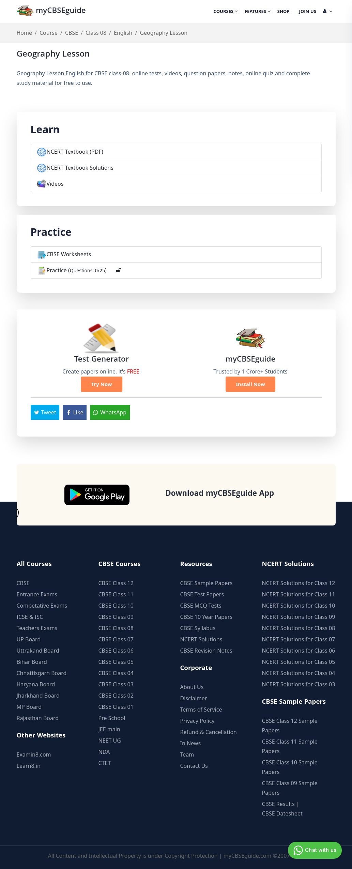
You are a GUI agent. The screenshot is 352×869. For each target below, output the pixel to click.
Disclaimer (193, 698)
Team (187, 754)
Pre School (111, 718)
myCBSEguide (51, 11)
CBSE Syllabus (198, 628)
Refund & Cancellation (208, 732)
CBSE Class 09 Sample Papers (290, 787)
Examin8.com (34, 754)
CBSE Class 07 (116, 639)
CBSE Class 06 (116, 650)
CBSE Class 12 (116, 583)
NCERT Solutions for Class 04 (298, 673)
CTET (104, 763)
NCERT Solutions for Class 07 (298, 639)
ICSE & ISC (30, 617)
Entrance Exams (37, 594)
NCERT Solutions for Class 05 (298, 662)
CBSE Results (278, 804)
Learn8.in (29, 765)
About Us (192, 687)
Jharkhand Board (38, 695)
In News (190, 743)
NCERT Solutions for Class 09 (298, 617)
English (123, 32)
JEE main (109, 729)
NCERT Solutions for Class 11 (298, 594)
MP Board (29, 707)
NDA (104, 752)
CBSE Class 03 (116, 684)
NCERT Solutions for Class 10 (298, 605)
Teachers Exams (37, 628)
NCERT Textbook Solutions (80, 167)
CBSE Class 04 (116, 673)
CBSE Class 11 (116, 594)
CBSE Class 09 (116, 617)
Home (24, 32)
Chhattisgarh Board (42, 673)
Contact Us (194, 765)
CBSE (71, 32)
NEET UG (109, 740)
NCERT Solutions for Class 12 (298, 583)
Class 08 (96, 32)
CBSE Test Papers (202, 594)
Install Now (250, 384)
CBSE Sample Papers (206, 583)
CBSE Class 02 (116, 695)
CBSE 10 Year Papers (206, 617)
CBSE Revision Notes (206, 650)
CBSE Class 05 (116, 662)
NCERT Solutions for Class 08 (298, 628)
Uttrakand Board (38, 650)
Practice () (77, 270)
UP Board (29, 639)
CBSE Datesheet (282, 813)
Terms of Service (201, 709)
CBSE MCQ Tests (200, 605)
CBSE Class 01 (116, 707)
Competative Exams (42, 605)
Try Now (101, 384)
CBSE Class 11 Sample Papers (290, 746)
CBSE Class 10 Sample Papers (290, 767)
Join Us (307, 12)
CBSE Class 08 (116, 628)
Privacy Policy (197, 721)
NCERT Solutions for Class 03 (298, 684)
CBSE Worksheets (69, 254)
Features (258, 12)
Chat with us (314, 850)
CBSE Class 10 (116, 605)
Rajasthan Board (38, 718)
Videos (55, 183)
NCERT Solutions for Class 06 (298, 650)
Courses (226, 12)
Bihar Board (32, 662)
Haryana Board (36, 684)
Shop (283, 12)
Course (49, 32)
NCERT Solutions (201, 639)
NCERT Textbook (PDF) (75, 151)
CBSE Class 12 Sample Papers (290, 725)
